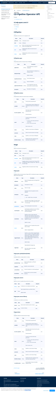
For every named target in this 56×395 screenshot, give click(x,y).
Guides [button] (16, 2)
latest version (30, 7)
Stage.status (49, 18)
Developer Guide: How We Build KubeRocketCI (11, 385)
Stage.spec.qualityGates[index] (50, 14)
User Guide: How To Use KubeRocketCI (10, 384)
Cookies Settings (46, 390)
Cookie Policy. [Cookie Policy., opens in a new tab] (28, 390)
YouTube (22, 380)
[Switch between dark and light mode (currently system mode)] (47, 2)
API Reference (34, 2)
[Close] (55, 0)
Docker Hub (39, 384)
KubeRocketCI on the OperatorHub (43, 382)
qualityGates (16, 206)
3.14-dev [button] (39, 2)
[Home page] (14, 10)
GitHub (44, 2)
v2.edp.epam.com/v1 (18, 19)
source (15, 228)
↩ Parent (15, 34)
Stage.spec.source (49, 15)
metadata (16, 45)
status (15, 54)
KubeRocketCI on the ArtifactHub (43, 381)
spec (15, 49)
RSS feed (39, 387)
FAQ (24, 2)
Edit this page (16, 368)
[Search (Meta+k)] (51, 2)
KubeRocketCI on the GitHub (42, 380)
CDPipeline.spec (49, 8)
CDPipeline (17, 26)
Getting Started (11, 2)
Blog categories (39, 385)
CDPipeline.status (49, 9)
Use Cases (20, 2)
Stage (16, 28)
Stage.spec (48, 12)
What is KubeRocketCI (7, 380)
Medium (22, 381)
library (15, 286)
